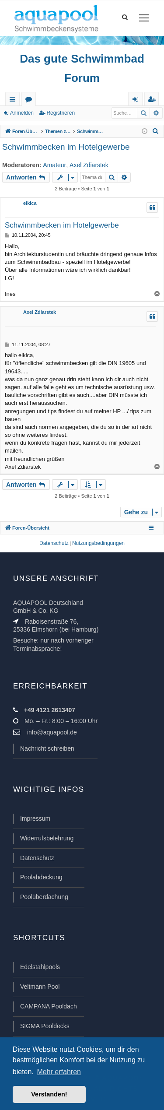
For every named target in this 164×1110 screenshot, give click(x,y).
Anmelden (22, 113)
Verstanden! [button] (49, 1094)
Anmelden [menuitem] (137, 101)
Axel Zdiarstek (89, 165)
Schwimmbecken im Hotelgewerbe (65, 146)
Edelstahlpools (40, 966)
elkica (30, 203)
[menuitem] (156, 131)
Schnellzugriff (14, 101)
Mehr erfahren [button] (59, 1071)
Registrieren (60, 113)
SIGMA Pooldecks (45, 1025)
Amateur (54, 165)
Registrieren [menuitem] (153, 101)
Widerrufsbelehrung (46, 838)
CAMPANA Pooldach (48, 1006)
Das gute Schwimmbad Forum (82, 68)
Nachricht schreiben (47, 748)
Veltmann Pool (39, 986)
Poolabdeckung (41, 877)
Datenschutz (37, 857)
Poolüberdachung (44, 896)
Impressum (35, 818)
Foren (30, 101)
